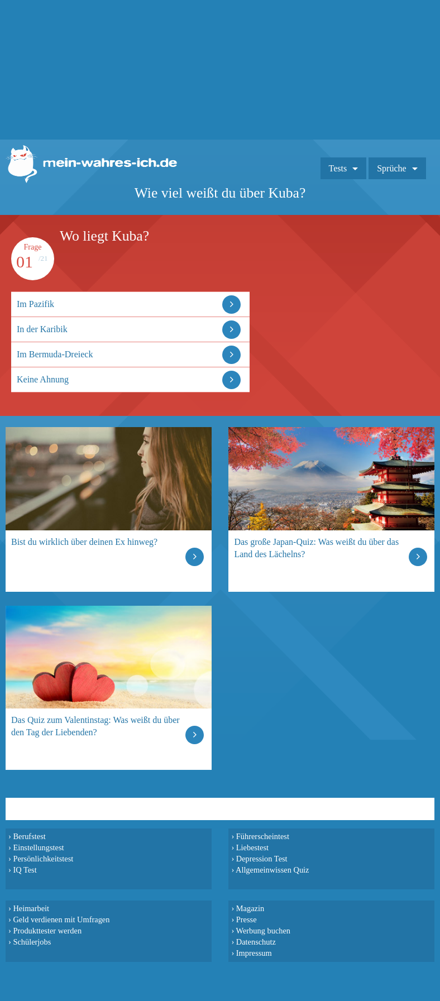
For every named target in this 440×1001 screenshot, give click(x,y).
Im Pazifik (35, 304)
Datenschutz (256, 941)
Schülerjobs (32, 941)
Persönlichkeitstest (43, 858)
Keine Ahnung (43, 379)
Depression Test (262, 858)
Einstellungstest (38, 847)
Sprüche (391, 168)
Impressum (254, 953)
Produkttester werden (47, 930)
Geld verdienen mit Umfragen (61, 919)
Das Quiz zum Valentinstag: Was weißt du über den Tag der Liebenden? (95, 726)
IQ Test (24, 869)
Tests (338, 168)
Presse (246, 919)
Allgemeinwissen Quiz (272, 869)
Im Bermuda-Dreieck (55, 354)
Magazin (250, 908)
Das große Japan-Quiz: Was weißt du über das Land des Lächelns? (316, 548)
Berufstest (29, 836)
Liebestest (252, 847)
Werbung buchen (263, 930)
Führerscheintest (262, 836)
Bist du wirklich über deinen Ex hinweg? (84, 542)
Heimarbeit (31, 908)
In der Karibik (42, 329)
